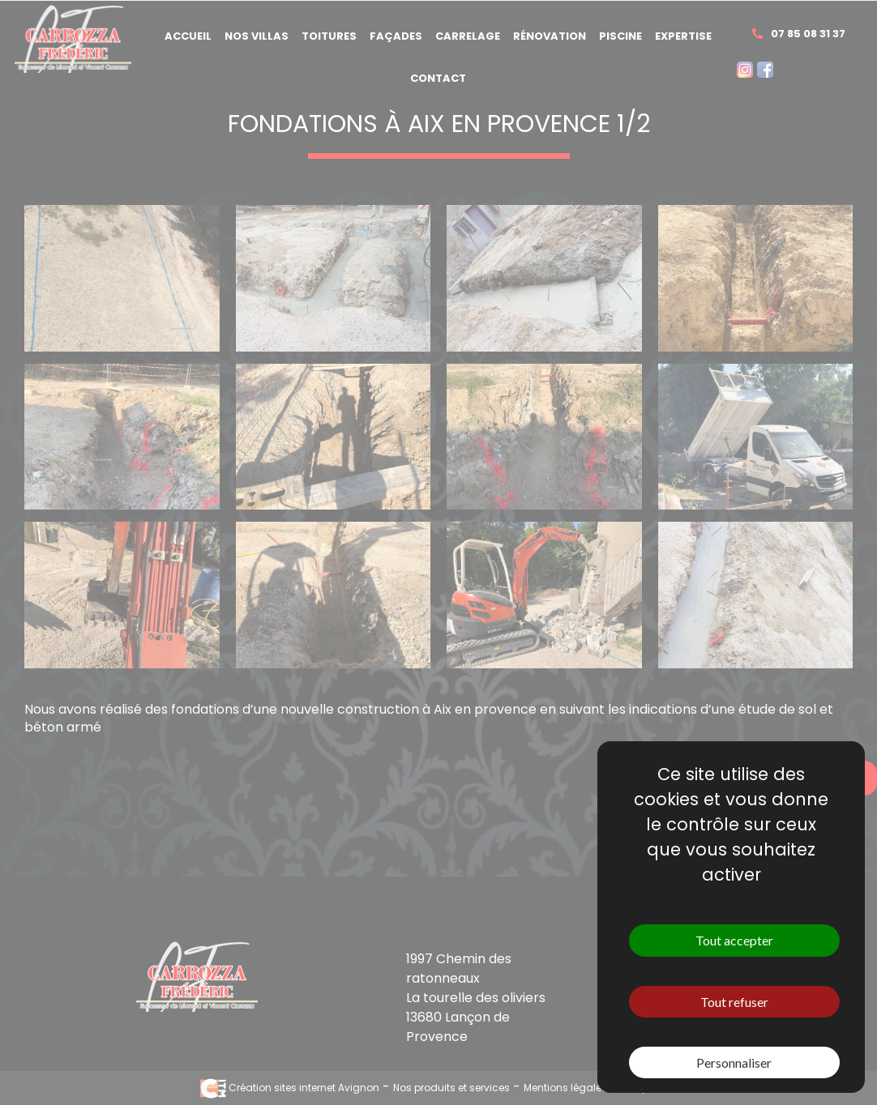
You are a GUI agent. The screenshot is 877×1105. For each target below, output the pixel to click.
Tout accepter (734, 940)
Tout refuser (734, 1001)
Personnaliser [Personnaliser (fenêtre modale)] (734, 1062)
